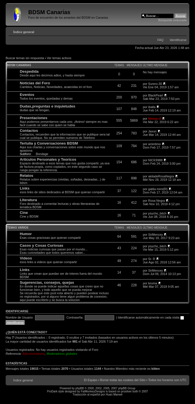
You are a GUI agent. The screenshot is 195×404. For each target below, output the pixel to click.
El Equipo (90, 380)
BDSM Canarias (19, 65)
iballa (151, 107)
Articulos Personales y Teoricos (48, 159)
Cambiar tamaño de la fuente (182, 30)
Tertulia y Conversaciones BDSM (49, 143)
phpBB (79, 388)
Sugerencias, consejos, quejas (47, 282)
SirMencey (155, 234)
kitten (155, 368)
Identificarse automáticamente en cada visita (151, 317)
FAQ (160, 40)
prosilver (126, 391)
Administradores (33, 353)
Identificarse (178, 40)
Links (24, 188)
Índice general (23, 32)
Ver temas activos (59, 58)
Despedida (29, 71)
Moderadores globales (62, 353)
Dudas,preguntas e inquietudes (47, 106)
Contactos (29, 130)
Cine (24, 212)
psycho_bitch (157, 213)
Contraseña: (74, 317)
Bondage (42, 154)
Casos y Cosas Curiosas (41, 245)
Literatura (28, 200)
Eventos (27, 95)
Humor (26, 234)
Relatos (26, 175)
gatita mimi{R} (157, 189)
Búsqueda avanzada (172, 20)
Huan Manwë (114, 394)
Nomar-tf (154, 118)
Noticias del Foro (35, 83)
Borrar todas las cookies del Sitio (122, 380)
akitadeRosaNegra (161, 176)
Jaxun (152, 131)
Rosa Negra (156, 200)
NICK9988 (155, 160)
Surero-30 (155, 83)
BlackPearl (155, 95)
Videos (26, 258)
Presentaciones (33, 118)
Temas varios (17, 227)
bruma (152, 283)
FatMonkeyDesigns (93, 391)
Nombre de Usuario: (19, 317)
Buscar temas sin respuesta (25, 58)
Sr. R (151, 259)
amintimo (154, 144)
